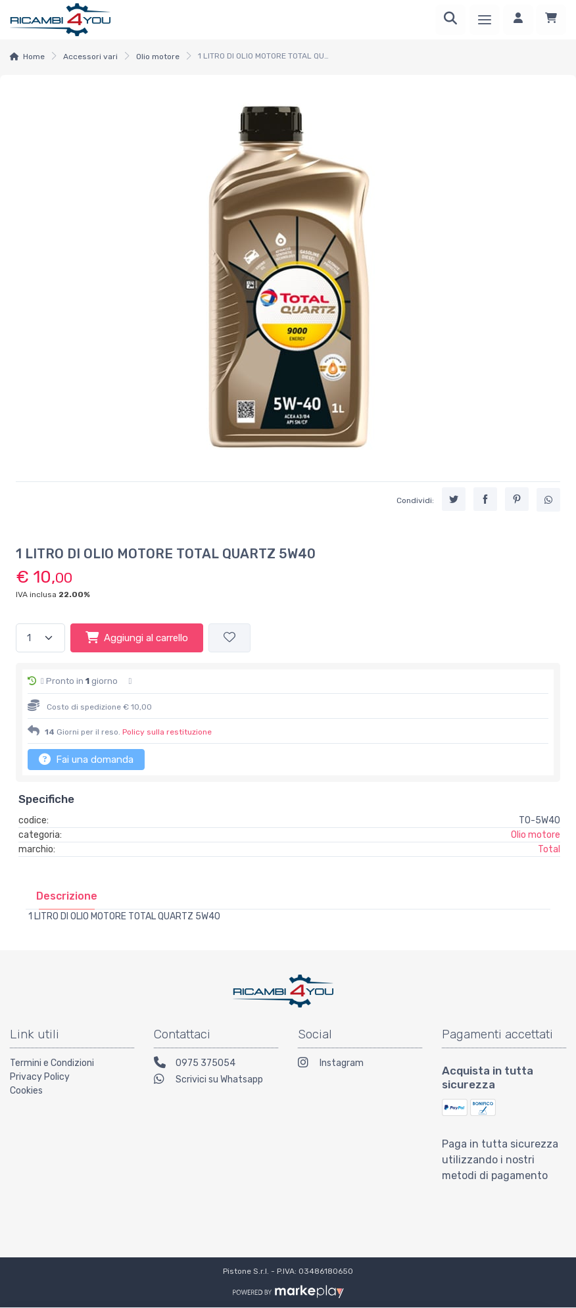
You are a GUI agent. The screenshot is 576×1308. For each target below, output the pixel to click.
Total (549, 849)
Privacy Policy (40, 1076)
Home (34, 56)
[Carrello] (551, 20)
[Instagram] (360, 1064)
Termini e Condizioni (52, 1063)
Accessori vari (90, 56)
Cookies (26, 1090)
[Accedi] (518, 20)
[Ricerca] (450, 20)
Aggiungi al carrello (136, 637)
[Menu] (484, 20)
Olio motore (158, 56)
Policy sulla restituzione (167, 732)
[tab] (67, 896)
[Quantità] (40, 638)
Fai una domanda (86, 759)
